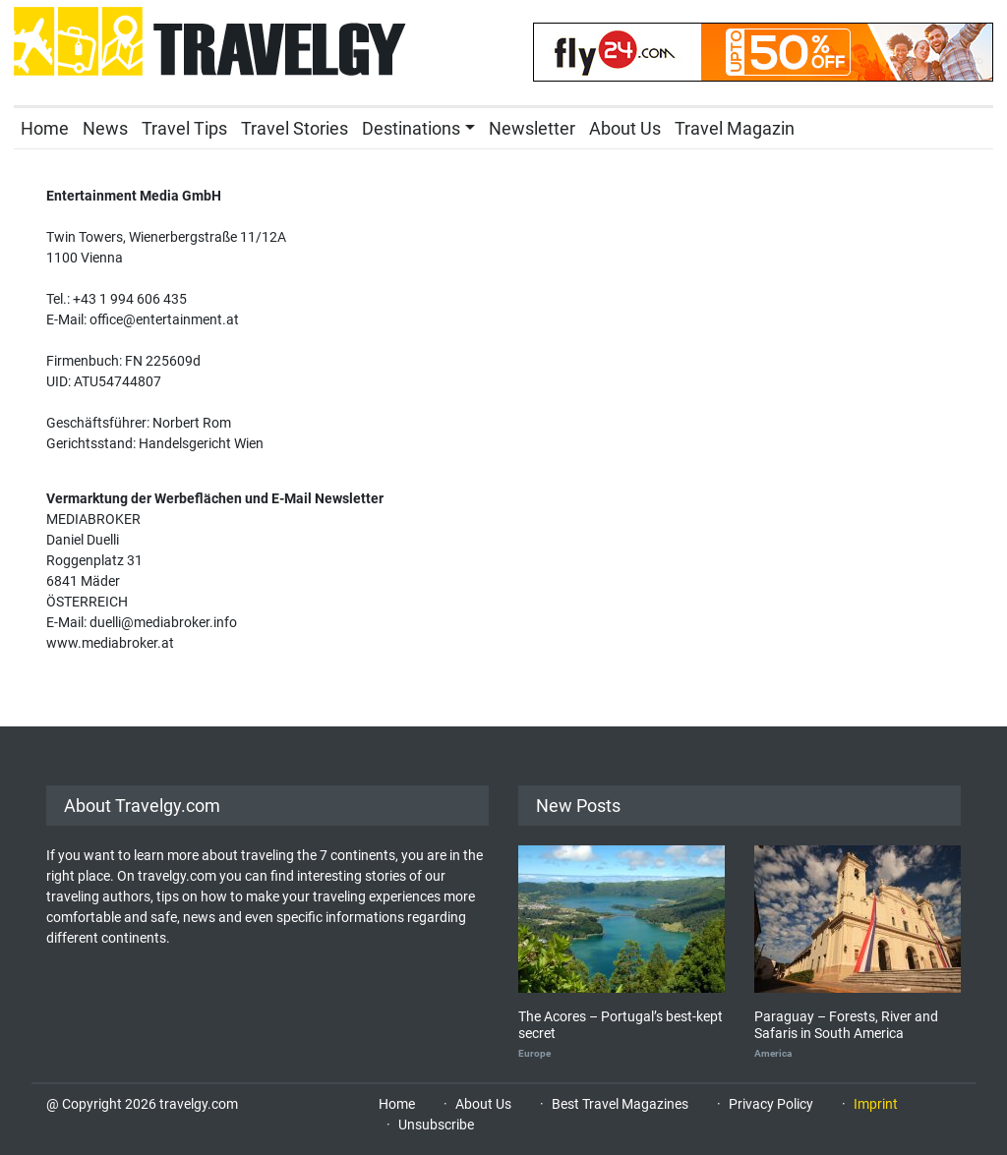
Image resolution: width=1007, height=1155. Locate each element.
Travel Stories (294, 128)
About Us (625, 128)
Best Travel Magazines (620, 1104)
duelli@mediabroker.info (163, 622)
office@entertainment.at (164, 319)
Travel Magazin (735, 128)
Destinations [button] (411, 128)
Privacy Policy (771, 1104)
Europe (534, 1053)
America (773, 1053)
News (105, 128)
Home (45, 128)
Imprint (876, 1104)
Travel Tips (184, 128)
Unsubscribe (436, 1124)
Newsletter (532, 128)
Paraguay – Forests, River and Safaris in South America (846, 1025)
